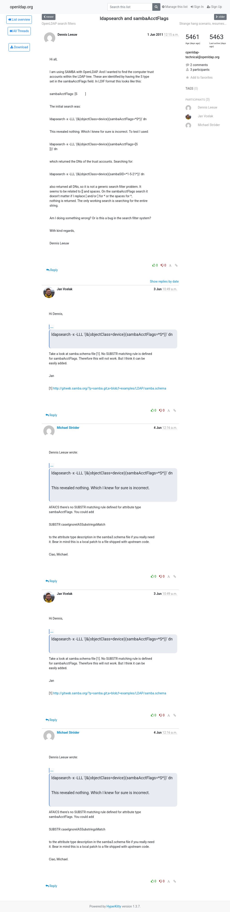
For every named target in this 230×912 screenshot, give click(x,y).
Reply (52, 270)
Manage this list (175, 7)
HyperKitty (113, 906)
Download (19, 47)
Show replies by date (164, 281)
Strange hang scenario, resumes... (203, 23)
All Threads (19, 31)
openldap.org (21, 7)
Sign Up (214, 7)
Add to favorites (199, 77)
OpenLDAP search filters (59, 23)
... (51, 327)
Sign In (197, 7)
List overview (19, 19)
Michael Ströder (68, 427)
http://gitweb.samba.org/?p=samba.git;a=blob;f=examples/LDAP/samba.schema (109, 388)
